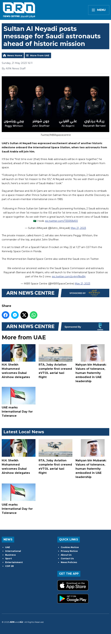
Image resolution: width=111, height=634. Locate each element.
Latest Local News (23, 431)
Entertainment (14, 562)
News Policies (69, 562)
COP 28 (9, 566)
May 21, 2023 (78, 228)
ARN (12, 622)
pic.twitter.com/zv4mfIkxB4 (69, 276)
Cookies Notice (70, 547)
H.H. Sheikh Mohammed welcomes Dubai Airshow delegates (18, 361)
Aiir (21, 622)
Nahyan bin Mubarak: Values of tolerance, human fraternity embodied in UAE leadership (92, 363)
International (13, 551)
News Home (14, 55)
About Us (66, 555)
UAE (7, 547)
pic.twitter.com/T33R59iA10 (61, 220)
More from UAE (39, 55)
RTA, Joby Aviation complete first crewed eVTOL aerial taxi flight (55, 361)
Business (10, 555)
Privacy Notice (69, 551)
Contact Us (67, 558)
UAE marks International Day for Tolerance (18, 402)
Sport (8, 558)
